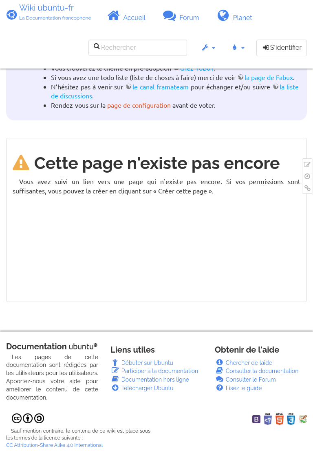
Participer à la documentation (154, 371)
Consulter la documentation (256, 371)
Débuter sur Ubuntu (141, 363)
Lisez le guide (238, 388)
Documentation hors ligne (149, 379)
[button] (208, 52)
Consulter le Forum (245, 379)
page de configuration (139, 105)
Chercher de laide (243, 363)
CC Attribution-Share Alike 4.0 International (54, 445)
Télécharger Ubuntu (142, 388)
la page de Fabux (269, 77)
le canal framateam (160, 86)
